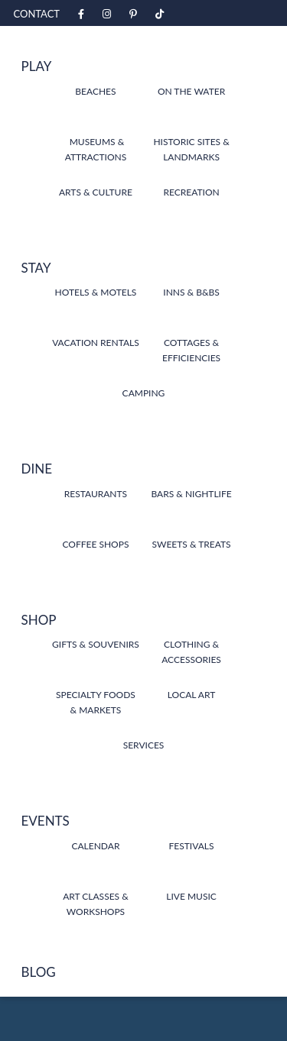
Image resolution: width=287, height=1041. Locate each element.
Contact (37, 14)
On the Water (191, 91)
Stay (36, 268)
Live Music (191, 896)
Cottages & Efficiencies (191, 350)
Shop (39, 620)
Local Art (191, 694)
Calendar (95, 846)
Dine (37, 469)
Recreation (191, 192)
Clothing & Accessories (191, 652)
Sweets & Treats (191, 544)
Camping (143, 393)
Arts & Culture (95, 192)
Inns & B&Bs (191, 292)
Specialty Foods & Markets (95, 702)
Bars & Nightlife (191, 493)
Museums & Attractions (96, 149)
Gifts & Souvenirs (95, 644)
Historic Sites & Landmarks (191, 149)
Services (144, 745)
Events (45, 821)
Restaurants (95, 493)
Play (36, 66)
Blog (38, 972)
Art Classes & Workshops (96, 904)
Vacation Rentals (95, 342)
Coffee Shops (95, 544)
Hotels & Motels (96, 292)
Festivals (191, 846)
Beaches (95, 91)
